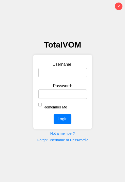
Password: (62, 86)
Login (62, 119)
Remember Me (55, 107)
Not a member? (62, 133)
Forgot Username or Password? (62, 140)
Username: (62, 64)
